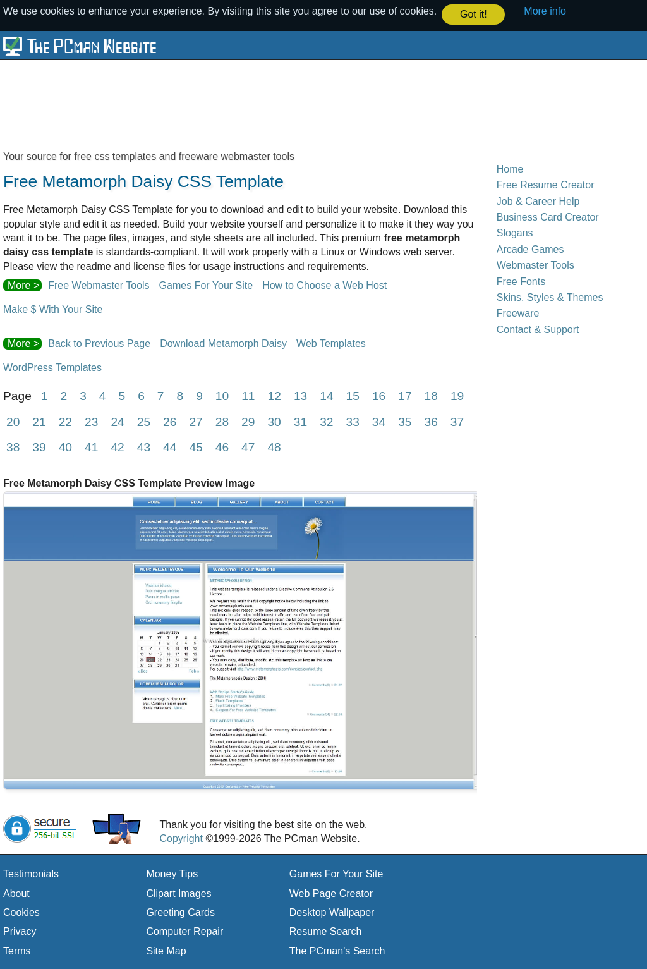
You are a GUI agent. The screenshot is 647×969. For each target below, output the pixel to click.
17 (404, 394)
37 (457, 420)
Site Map (166, 950)
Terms (17, 950)
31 (300, 420)
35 (404, 420)
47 (248, 446)
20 (13, 420)
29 (248, 420)
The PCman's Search (337, 950)
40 (65, 446)
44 (169, 446)
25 (143, 420)
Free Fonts (521, 280)
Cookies (21, 911)
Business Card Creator (548, 216)
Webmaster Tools (535, 264)
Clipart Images (178, 892)
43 (143, 446)
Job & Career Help (538, 200)
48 (274, 446)
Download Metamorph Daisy (223, 343)
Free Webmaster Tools (98, 284)
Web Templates (331, 343)
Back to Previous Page (99, 343)
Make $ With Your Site (52, 308)
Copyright (180, 837)
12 (274, 394)
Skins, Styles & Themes (550, 296)
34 (378, 420)
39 (38, 446)
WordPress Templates (52, 367)
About (16, 892)
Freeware (518, 312)
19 (457, 394)
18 (431, 394)
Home (510, 168)
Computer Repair (184, 930)
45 (195, 446)
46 (222, 446)
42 (117, 446)
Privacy (19, 930)
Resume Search (325, 930)
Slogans (515, 232)
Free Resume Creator (546, 184)
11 (248, 394)
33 (352, 420)
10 (222, 394)
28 (222, 420)
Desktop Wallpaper (332, 911)
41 (91, 446)
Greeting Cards (180, 911)
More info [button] (545, 11)
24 (117, 420)
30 (274, 420)
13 (300, 394)
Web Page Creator (331, 892)
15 (353, 394)
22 (65, 420)
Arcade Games (530, 248)
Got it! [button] (473, 14)
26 (169, 420)
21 (38, 420)
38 (13, 446)
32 (326, 420)
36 (431, 420)
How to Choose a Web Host (324, 284)
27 (195, 420)
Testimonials (31, 873)
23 (91, 420)
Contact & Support (538, 328)
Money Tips (172, 873)
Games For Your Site (206, 284)
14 (326, 394)
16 (378, 394)
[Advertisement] (309, 103)
